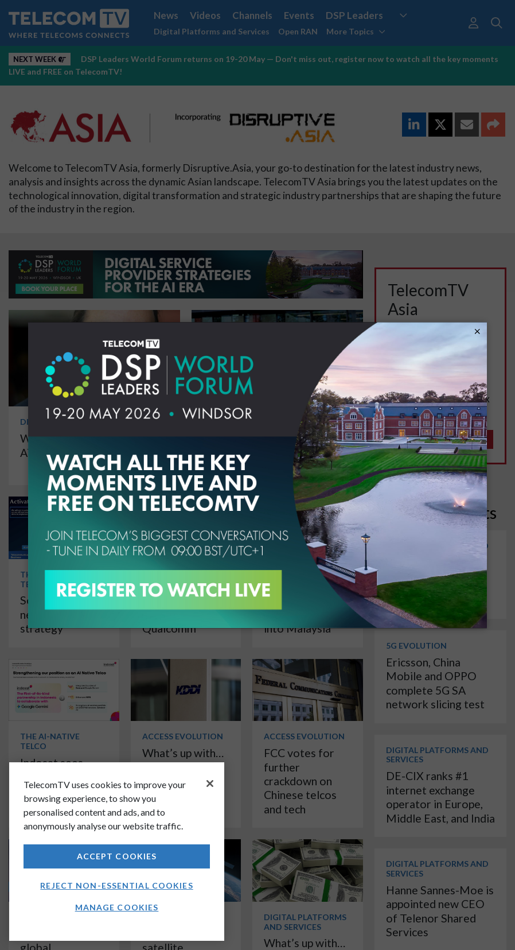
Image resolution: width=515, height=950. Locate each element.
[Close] (210, 783)
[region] (116, 851)
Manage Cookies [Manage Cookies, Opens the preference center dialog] (117, 907)
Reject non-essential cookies (116, 885)
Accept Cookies (117, 856)
